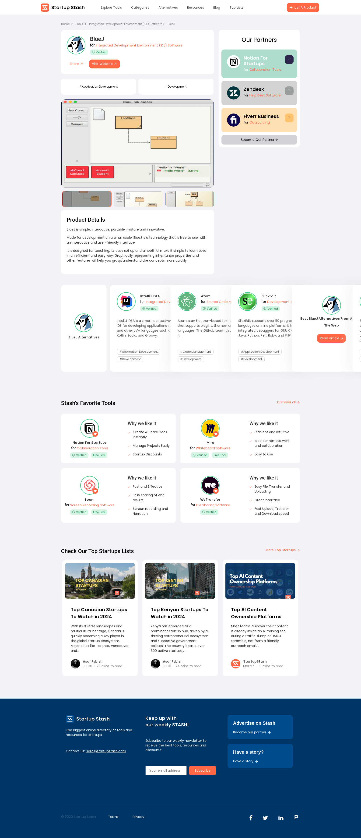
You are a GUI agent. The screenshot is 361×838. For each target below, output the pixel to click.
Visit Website (104, 63)
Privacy (138, 816)
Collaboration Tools (265, 69)
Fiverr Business (261, 116)
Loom (90, 499)
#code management (195, 352)
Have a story (245, 761)
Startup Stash (68, 7)
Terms (113, 816)
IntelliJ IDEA (150, 296)
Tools (79, 24)
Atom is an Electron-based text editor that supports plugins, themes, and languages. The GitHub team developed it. (210, 328)
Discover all (288, 402)
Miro (210, 442)
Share (76, 63)
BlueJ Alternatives (83, 337)
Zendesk (254, 89)
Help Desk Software (265, 95)
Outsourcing (259, 122)
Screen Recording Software (92, 505)
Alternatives (168, 7)
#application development (98, 87)
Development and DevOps (289, 301)
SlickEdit (269, 296)
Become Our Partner (259, 139)
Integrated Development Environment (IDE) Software (127, 24)
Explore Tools (111, 7)
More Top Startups (283, 550)
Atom (205, 296)
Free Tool (99, 455)
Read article (331, 338)
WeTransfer (210, 499)
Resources (195, 7)
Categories (140, 7)
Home (67, 24)
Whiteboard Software (213, 448)
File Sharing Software (213, 505)
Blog (216, 7)
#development (175, 87)
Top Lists (236, 7)
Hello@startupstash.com (106, 751)
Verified (99, 52)
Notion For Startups (256, 61)
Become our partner (252, 732)
